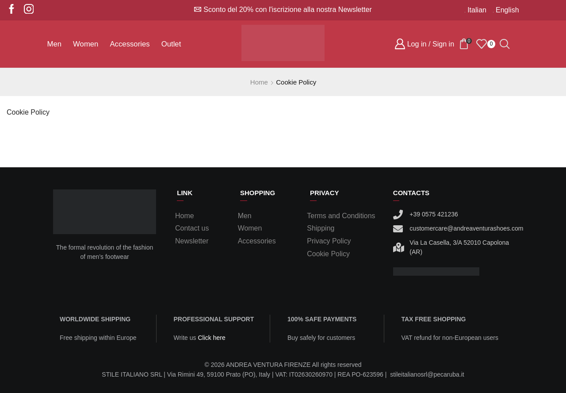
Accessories (129, 44)
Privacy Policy (329, 241)
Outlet (171, 44)
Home (259, 82)
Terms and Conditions (341, 216)
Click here (211, 337)
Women (85, 44)
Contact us (192, 228)
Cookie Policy (28, 112)
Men (54, 44)
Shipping (320, 228)
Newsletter (191, 241)
